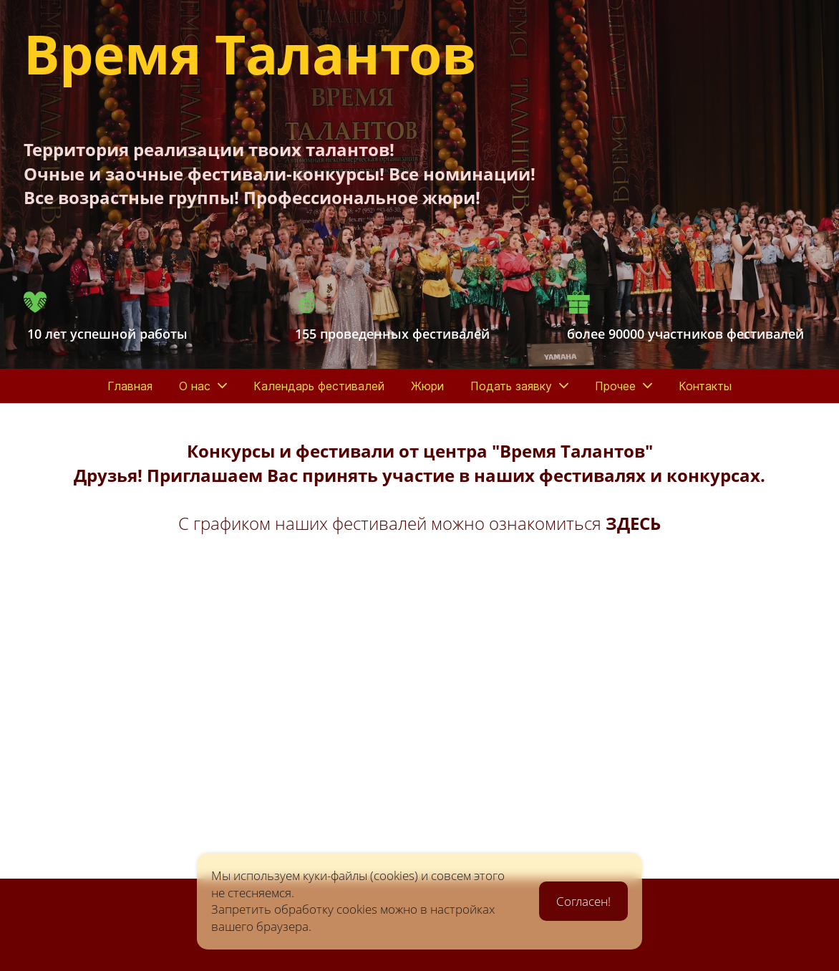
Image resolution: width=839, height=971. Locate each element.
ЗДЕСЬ (633, 523)
